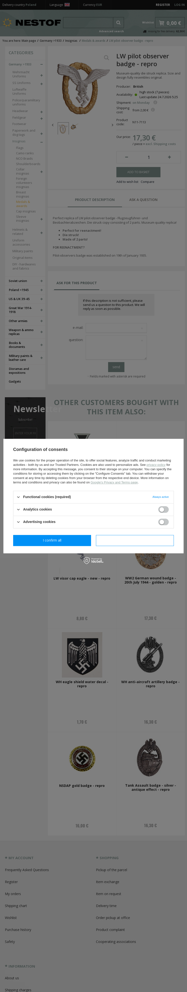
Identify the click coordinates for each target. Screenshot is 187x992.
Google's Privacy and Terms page (114, 482)
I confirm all (135, 540)
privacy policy (156, 465)
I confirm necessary (52, 540)
